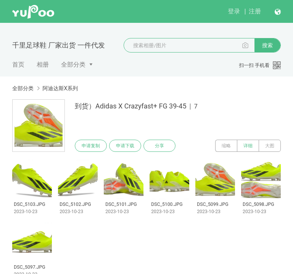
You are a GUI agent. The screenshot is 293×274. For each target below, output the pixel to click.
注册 (255, 11)
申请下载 (125, 145)
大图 (269, 145)
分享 (159, 145)
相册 (43, 64)
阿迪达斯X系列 (60, 88)
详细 (248, 145)
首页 (18, 64)
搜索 (267, 45)
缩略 (226, 145)
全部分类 (73, 64)
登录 (234, 11)
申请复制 (91, 145)
